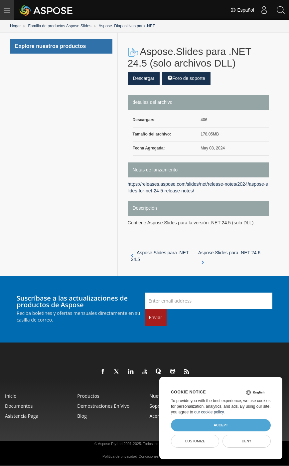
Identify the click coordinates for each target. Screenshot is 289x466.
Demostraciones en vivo (103, 406)
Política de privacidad (119, 456)
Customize (195, 441)
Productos (88, 396)
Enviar (155, 317)
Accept (221, 425)
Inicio (11, 396)
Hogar (15, 26)
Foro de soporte (186, 78)
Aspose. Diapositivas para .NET (127, 26)
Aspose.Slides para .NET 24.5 (160, 256)
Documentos (19, 406)
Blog (82, 416)
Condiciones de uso (154, 456)
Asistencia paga (21, 416)
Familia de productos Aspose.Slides (59, 26)
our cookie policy (209, 412)
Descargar (144, 78)
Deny (246, 441)
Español (242, 10)
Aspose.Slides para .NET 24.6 (229, 256)
